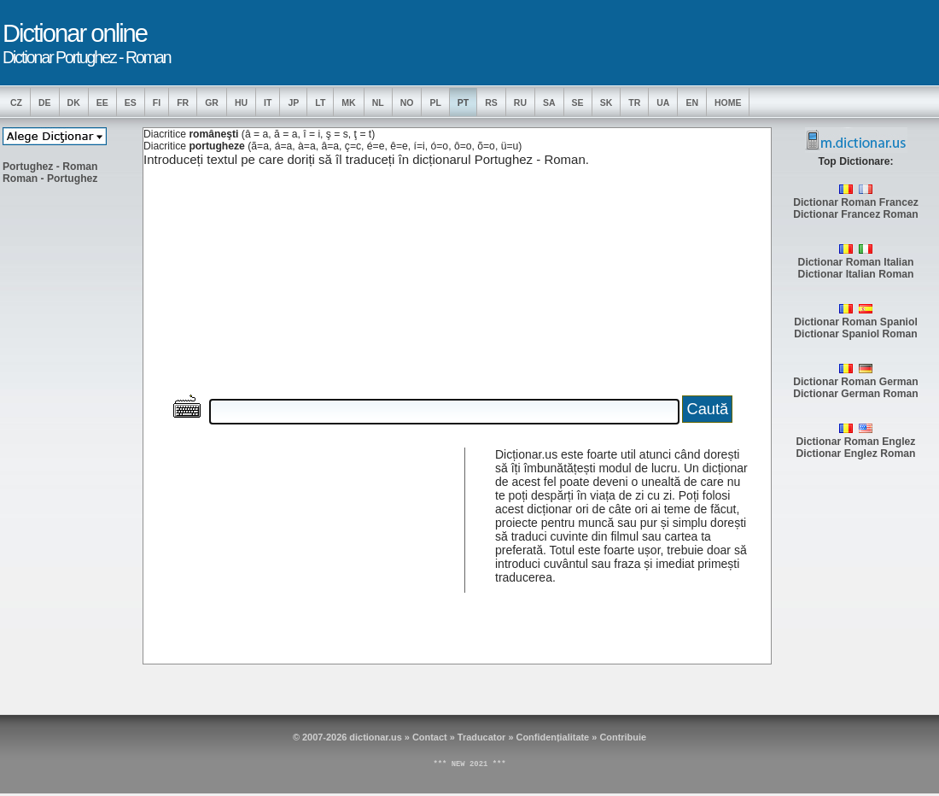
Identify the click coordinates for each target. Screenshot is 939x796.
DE (44, 102)
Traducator (482, 737)
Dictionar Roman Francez (856, 202)
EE (102, 102)
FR (183, 102)
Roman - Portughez (50, 178)
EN (691, 102)
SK (606, 102)
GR (212, 102)
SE (578, 102)
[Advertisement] (71, 453)
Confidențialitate (553, 737)
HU (241, 102)
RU (520, 102)
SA (549, 102)
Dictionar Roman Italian (856, 262)
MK (348, 102)
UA (662, 102)
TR (634, 102)
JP (293, 102)
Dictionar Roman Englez (856, 442)
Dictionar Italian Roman (856, 274)
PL (434, 102)
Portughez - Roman (50, 167)
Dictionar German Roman (856, 394)
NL (378, 102)
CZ (16, 102)
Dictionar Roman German (856, 382)
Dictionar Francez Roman (856, 214)
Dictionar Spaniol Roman (856, 334)
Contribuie (622, 737)
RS (491, 102)
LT (320, 102)
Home (728, 102)
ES (131, 102)
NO (407, 102)
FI (156, 102)
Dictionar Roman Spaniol (856, 322)
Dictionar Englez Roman (856, 453)
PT (463, 102)
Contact (429, 737)
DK (73, 102)
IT (267, 102)
